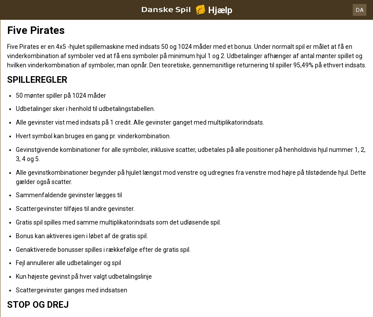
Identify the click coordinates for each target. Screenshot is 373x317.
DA (360, 10)
